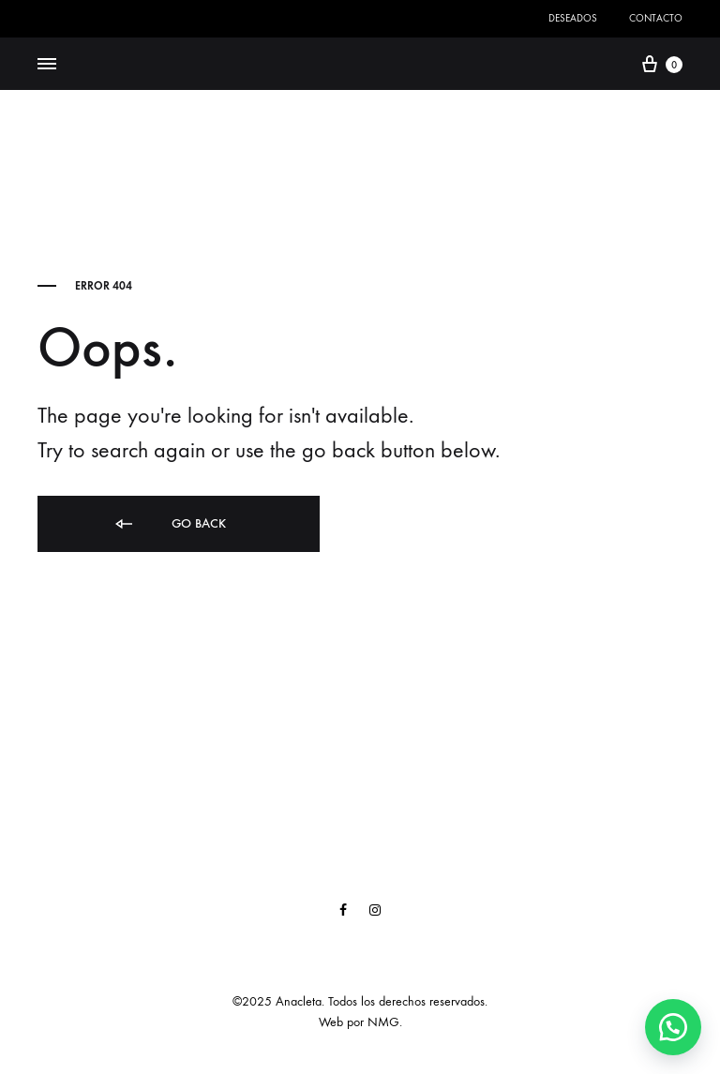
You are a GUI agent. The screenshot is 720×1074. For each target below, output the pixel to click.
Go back (169, 524)
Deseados (572, 18)
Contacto (655, 18)
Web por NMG (359, 1022)
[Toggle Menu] (47, 64)
